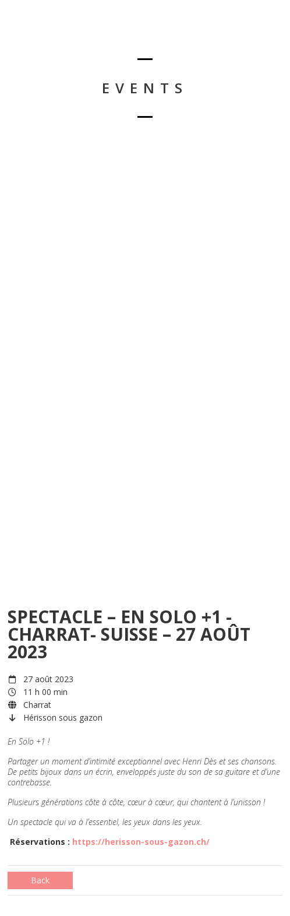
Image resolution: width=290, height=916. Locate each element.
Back (40, 880)
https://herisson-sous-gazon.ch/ (141, 841)
